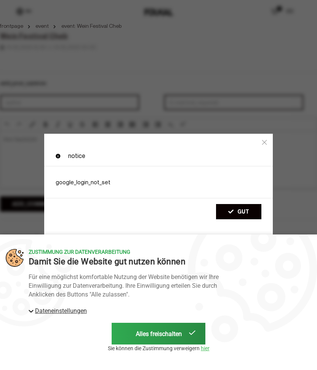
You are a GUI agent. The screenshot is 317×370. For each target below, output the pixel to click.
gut (238, 211)
